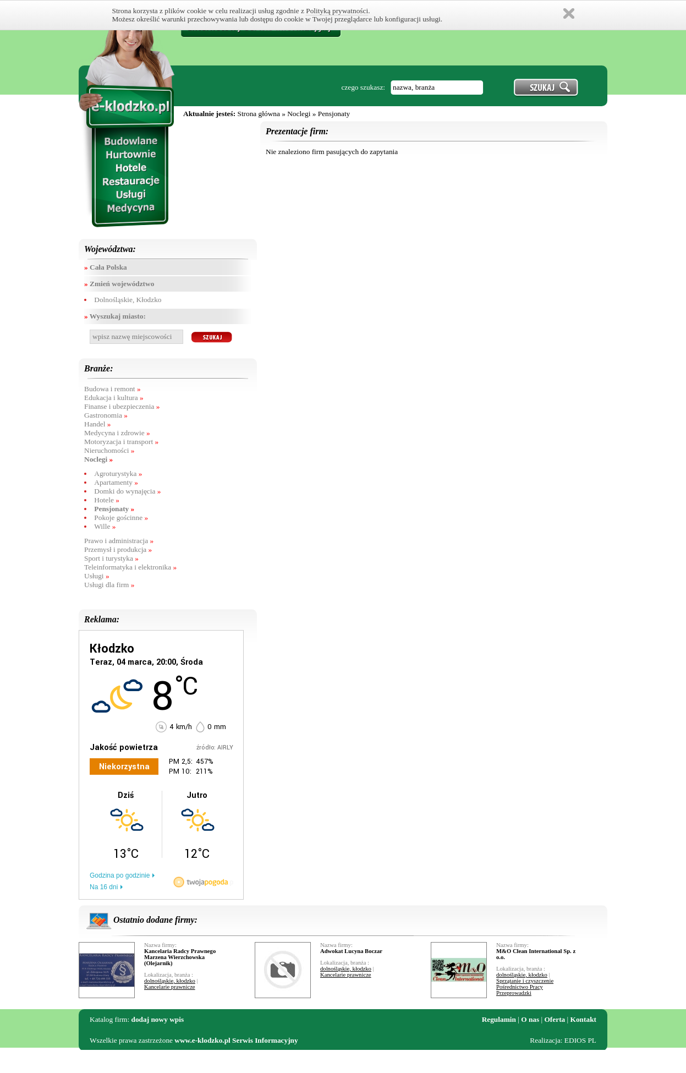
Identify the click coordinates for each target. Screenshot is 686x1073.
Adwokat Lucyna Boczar (351, 951)
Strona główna (258, 114)
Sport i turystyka (111, 558)
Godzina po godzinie (120, 875)
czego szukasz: (363, 87)
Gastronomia (106, 415)
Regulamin (499, 1019)
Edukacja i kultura (114, 397)
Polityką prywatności (337, 11)
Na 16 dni (104, 887)
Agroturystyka (118, 473)
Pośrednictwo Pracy (519, 987)
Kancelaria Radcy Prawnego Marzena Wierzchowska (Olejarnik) (180, 957)
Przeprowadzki (513, 993)
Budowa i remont (112, 389)
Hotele (106, 500)
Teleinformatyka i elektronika (130, 567)
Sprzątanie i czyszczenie (524, 981)
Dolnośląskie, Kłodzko (127, 299)
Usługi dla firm (109, 585)
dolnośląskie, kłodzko (169, 981)
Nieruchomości (109, 450)
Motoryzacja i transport (121, 441)
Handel (97, 424)
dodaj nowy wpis (157, 1019)
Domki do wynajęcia (127, 491)
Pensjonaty (334, 114)
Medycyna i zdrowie (117, 433)
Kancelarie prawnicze (169, 987)
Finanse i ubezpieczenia (122, 406)
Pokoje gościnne (121, 517)
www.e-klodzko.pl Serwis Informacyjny (236, 1040)
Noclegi (298, 114)
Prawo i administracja (118, 540)
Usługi (96, 576)
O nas (530, 1019)
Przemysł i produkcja (118, 549)
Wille (105, 526)
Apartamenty (116, 482)
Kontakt (583, 1019)
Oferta (555, 1019)
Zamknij (568, 13)
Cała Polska (105, 267)
